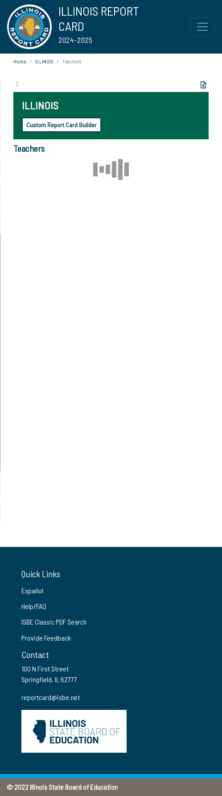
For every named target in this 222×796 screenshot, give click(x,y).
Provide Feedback (46, 637)
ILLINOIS (44, 61)
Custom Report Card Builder (61, 125)
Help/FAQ (33, 606)
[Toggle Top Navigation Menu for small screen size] (202, 27)
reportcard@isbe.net (50, 697)
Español (32, 590)
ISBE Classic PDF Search (53, 621)
